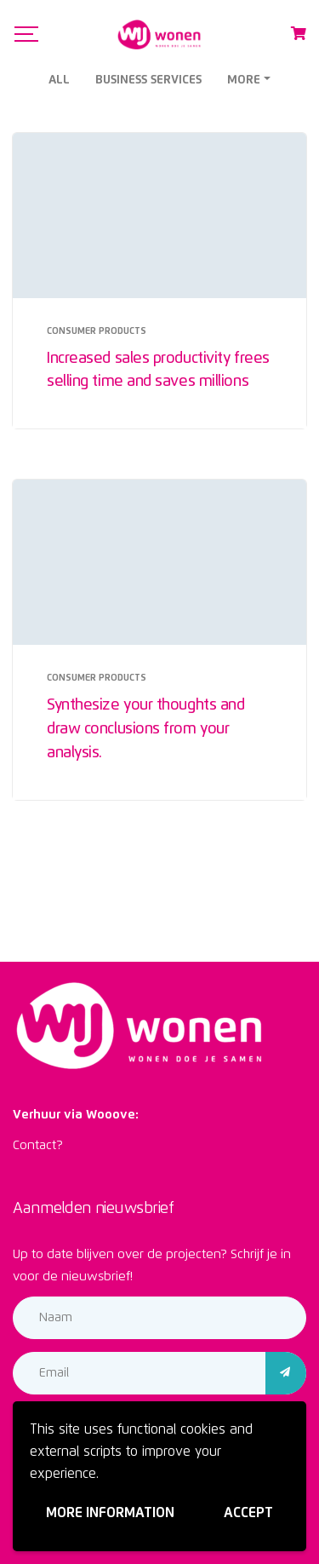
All (59, 80)
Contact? (38, 1145)
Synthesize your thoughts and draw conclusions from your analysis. (145, 729)
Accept (248, 1513)
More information (110, 1513)
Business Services (148, 80)
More (243, 80)
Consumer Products (96, 331)
